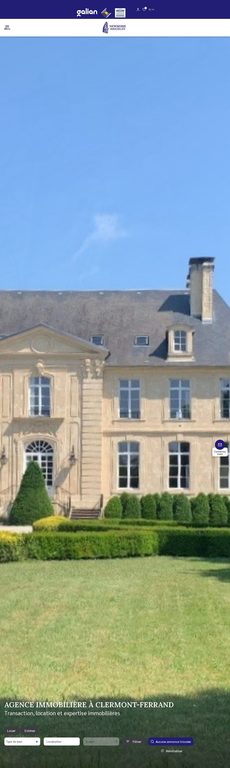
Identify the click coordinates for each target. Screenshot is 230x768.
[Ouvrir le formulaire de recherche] (134, 741)
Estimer (30, 730)
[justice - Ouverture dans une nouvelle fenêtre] (120, 12)
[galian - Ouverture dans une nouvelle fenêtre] (86, 12)
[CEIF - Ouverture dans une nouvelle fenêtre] (106, 13)
